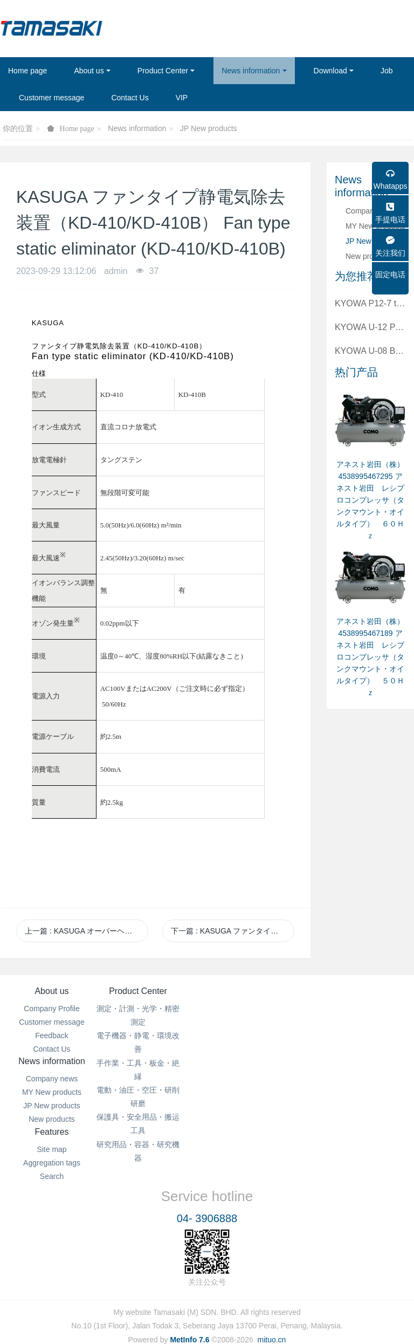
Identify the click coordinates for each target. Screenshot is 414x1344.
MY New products (258, 1022)
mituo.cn (271, 1320)
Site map (362, 1008)
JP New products (208, 128)
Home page (27, 70)
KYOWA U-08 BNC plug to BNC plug (370, 350)
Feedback (51, 1035)
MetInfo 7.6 (189, 1320)
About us (51, 991)
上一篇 (86, 931)
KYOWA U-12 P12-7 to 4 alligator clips (370, 327)
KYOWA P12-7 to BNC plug (370, 303)
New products (369, 256)
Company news (259, 1008)
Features (362, 991)
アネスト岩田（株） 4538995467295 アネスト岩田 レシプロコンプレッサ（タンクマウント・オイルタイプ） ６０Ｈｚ (370, 500)
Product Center (155, 991)
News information (137, 128)
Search (362, 1035)
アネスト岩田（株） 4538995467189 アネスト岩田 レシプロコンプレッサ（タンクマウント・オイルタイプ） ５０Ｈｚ (370, 657)
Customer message (51, 1022)
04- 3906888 (207, 1200)
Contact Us (51, 1049)
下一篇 (232, 931)
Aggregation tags (362, 1022)
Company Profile (52, 1008)
